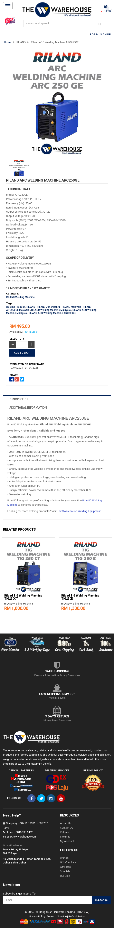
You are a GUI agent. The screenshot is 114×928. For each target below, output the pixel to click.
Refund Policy (76, 916)
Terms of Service (57, 916)
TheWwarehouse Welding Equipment (79, 511)
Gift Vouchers (68, 862)
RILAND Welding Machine (20, 297)
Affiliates (65, 866)
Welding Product (15, 307)
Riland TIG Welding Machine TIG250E (80, 597)
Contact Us (66, 827)
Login (94, 34)
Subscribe (101, 899)
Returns (64, 832)
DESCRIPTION (19, 399)
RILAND (21, 42)
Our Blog (65, 875)
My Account (67, 841)
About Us (65, 823)
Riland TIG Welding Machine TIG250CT (23, 597)
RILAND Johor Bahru (48, 307)
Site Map (65, 836)
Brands (64, 857)
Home (7, 42)
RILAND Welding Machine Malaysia (51, 310)
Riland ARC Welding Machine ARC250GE (54, 42)
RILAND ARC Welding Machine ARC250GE (52, 313)
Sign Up (105, 34)
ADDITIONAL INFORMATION (28, 407)
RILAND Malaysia (71, 307)
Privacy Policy (37, 916)
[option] (28, 579)
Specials (65, 871)
